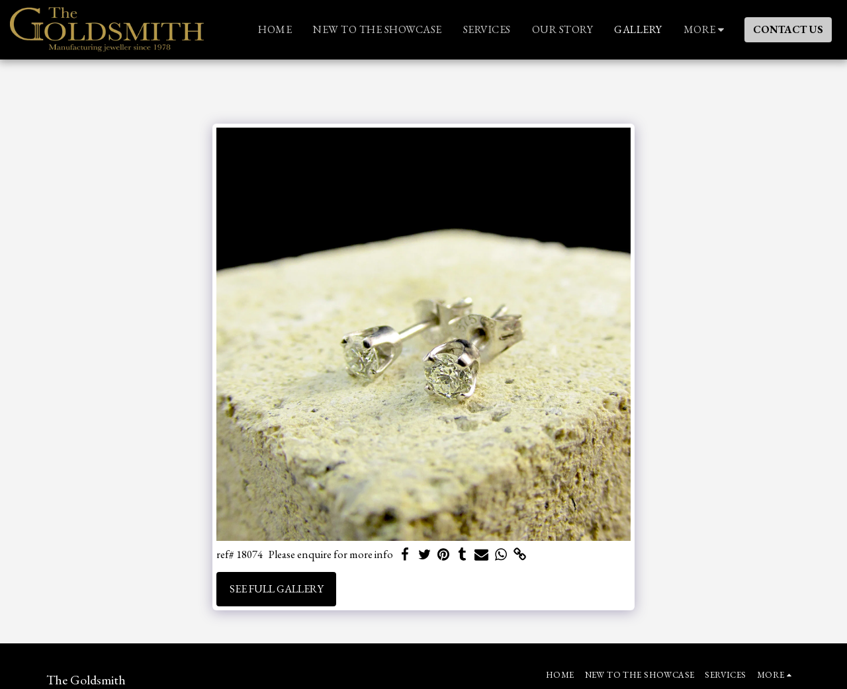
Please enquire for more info (331, 554)
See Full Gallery (277, 588)
